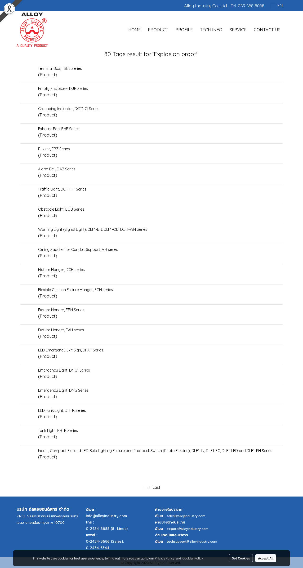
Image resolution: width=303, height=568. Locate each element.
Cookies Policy (193, 558)
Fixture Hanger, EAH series (61, 330)
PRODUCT (158, 29)
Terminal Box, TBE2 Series (60, 68)
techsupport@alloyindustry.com (192, 541)
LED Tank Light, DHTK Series (62, 410)
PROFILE (184, 29)
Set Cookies (241, 558)
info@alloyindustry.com (106, 516)
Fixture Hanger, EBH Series (61, 309)
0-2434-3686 (98, 541)
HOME (134, 29)
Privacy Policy (164, 558)
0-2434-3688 (97, 528)
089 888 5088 (251, 6)
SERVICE (238, 29)
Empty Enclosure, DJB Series (63, 88)
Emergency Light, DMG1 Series (64, 370)
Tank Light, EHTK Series (58, 430)
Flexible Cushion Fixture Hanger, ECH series (75, 289)
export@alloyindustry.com (187, 528)
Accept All (265, 558)
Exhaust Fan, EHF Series (59, 128)
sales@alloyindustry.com (186, 516)
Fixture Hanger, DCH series (61, 269)
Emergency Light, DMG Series (63, 390)
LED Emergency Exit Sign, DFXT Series (70, 350)
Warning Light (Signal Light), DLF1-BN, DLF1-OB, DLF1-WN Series (92, 229)
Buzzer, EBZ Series (54, 148)
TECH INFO (211, 29)
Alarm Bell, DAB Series (57, 169)
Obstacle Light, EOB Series (61, 209)
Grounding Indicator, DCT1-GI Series (68, 108)
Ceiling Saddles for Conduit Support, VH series (78, 249)
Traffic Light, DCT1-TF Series (62, 189)
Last (156, 487)
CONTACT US (267, 29)
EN (276, 5)
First (146, 487)
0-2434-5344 (97, 547)
